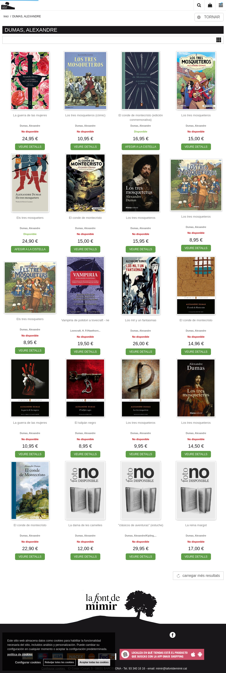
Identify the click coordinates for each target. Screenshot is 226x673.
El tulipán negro (85, 422)
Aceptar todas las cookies (94, 662)
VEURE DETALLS (30, 146)
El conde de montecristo (85, 217)
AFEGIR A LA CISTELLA (140, 146)
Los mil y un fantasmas (140, 320)
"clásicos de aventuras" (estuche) (140, 525)
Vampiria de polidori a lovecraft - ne (85, 320)
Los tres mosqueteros (196, 115)
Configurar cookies (28, 662)
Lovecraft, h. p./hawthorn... (85, 330)
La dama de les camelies (85, 525)
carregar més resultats (201, 576)
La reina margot (196, 525)
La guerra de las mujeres (30, 115)
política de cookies (19, 654)
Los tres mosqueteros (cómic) (85, 115)
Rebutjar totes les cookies (59, 662)
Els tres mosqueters (29, 217)
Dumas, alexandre (30, 126)
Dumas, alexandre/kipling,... (140, 535)
